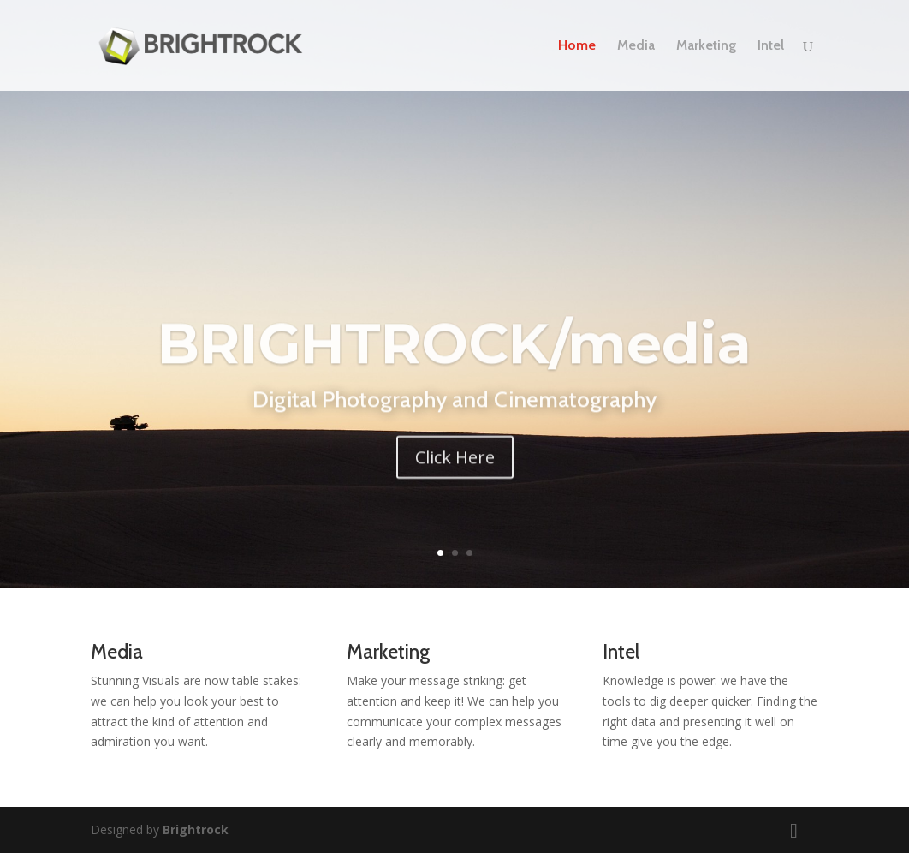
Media (636, 46)
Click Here (455, 472)
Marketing (706, 46)
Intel (771, 46)
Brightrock (196, 829)
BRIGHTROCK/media (454, 358)
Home (577, 46)
